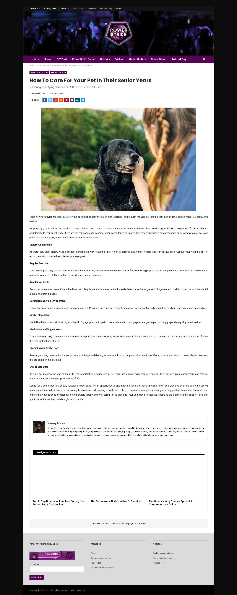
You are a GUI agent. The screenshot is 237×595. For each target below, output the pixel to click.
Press (93, 553)
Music (47, 59)
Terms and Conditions (162, 558)
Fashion (122, 59)
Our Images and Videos (163, 553)
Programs (92, 9)
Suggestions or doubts (101, 558)
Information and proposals (103, 568)
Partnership (96, 563)
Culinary (107, 59)
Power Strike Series (85, 59)
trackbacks (119, 523)
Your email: (56, 566)
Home (35, 59)
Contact (117, 8)
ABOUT (64, 9)
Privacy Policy (158, 563)
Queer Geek (161, 59)
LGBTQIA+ (62, 59)
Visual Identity (77, 9)
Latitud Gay (183, 59)
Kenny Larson (58, 72)
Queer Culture (140, 59)
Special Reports (39, 72)
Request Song (106, 8)
